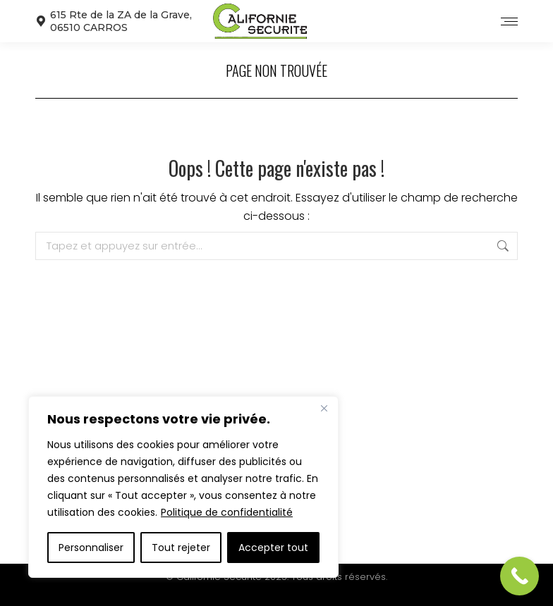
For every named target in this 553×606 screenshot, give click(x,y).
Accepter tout (273, 547)
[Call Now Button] (519, 576)
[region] (183, 487)
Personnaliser (91, 547)
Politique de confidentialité (227, 512)
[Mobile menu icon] (509, 21)
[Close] (323, 408)
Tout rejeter (181, 547)
